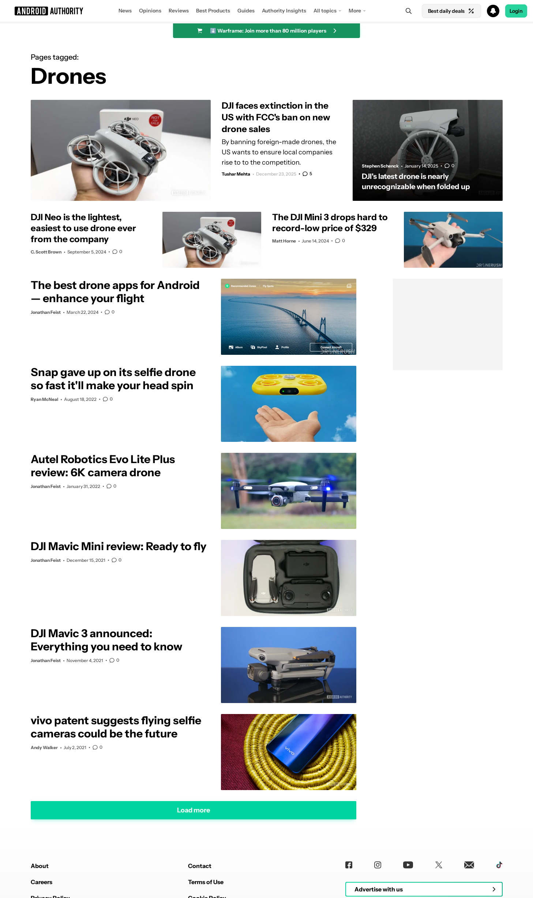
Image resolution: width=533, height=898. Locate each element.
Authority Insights (284, 10)
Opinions (150, 10)
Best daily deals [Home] (451, 11)
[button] (266, 11)
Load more (193, 810)
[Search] (408, 11)
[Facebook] (348, 864)
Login (516, 11)
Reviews (179, 10)
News (125, 10)
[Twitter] (438, 864)
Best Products (213, 10)
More (355, 10)
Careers (41, 882)
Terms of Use (206, 882)
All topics (325, 10)
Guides (246, 10)
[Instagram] (377, 864)
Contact (199, 865)
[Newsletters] (469, 864)
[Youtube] (408, 864)
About (40, 865)
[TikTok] (499, 864)
